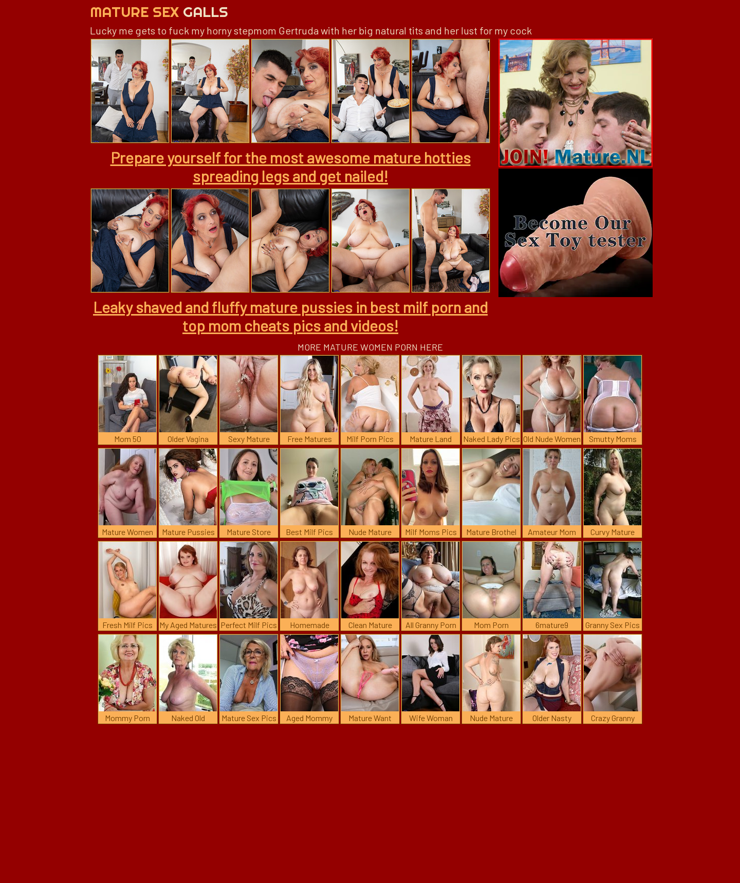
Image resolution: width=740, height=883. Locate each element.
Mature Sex (159, 12)
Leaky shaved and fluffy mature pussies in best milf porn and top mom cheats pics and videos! (290, 316)
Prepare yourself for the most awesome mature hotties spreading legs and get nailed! (290, 166)
